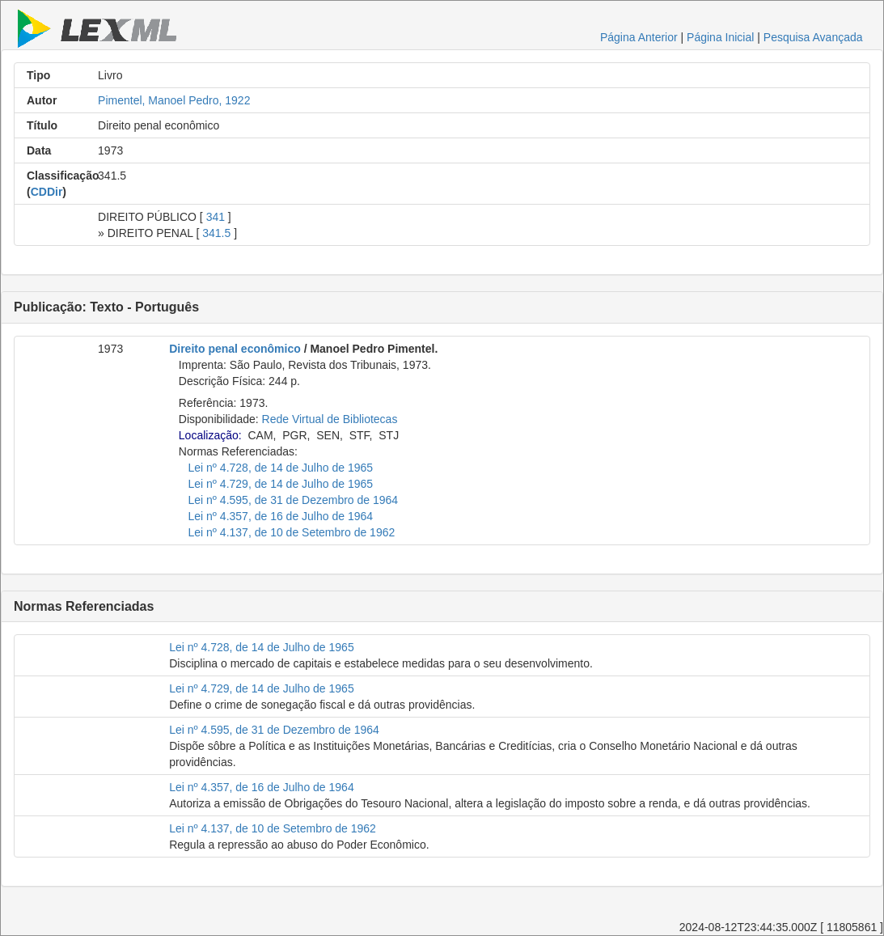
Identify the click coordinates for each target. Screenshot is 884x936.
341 (215, 216)
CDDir (47, 191)
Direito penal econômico (235, 348)
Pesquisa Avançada (813, 37)
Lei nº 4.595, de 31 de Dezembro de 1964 (293, 499)
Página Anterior (639, 37)
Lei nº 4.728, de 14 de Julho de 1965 (281, 467)
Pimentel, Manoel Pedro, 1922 (174, 100)
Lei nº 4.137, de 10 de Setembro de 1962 (291, 532)
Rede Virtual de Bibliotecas (330, 419)
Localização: (210, 435)
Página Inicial (720, 37)
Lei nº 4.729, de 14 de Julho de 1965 (281, 483)
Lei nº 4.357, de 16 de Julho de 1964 (281, 516)
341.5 (216, 233)
